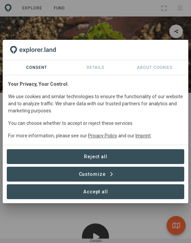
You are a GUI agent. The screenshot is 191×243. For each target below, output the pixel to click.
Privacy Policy (102, 135)
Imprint (143, 135)
